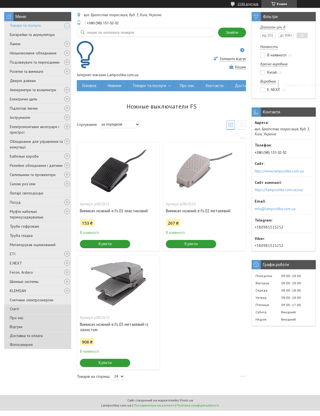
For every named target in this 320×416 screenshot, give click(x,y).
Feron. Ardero (21, 272)
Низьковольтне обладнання (33, 53)
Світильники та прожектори (33, 174)
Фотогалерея (21, 344)
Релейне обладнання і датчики (36, 165)
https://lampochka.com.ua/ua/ (279, 189)
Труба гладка (21, 235)
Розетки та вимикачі (26, 71)
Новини (114, 85)
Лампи (15, 43)
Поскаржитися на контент (154, 405)
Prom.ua (186, 400)
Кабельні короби (24, 156)
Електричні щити (23, 99)
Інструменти (20, 117)
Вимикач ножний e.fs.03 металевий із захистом (114, 327)
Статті (14, 308)
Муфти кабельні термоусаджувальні (26, 214)
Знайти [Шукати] (232, 32)
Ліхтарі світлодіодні (26, 193)
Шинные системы (24, 281)
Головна (89, 85)
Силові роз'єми (22, 183)
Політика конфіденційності (197, 405)
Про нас (16, 317)
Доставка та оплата (26, 335)
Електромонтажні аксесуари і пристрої (34, 129)
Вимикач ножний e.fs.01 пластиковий (114, 210)
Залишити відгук (232, 58)
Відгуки (16, 326)
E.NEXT (16, 263)
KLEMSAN (18, 290)
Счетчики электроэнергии (31, 299)
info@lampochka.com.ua (275, 208)
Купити (105, 243)
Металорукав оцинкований (33, 244)
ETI (12, 253)
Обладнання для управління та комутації (36, 144)
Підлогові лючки (24, 108)
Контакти (214, 85)
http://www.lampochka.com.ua (279, 171)
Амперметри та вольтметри (33, 89)
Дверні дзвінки (23, 80)
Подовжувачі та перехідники (34, 62)
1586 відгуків (248, 4)
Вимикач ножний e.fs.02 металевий (198, 210)
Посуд (15, 202)
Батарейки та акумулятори (32, 34)
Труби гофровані (24, 226)
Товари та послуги (25, 25)
